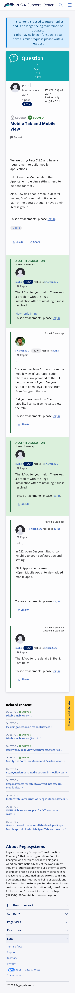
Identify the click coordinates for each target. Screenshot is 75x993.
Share (35, 242)
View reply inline (26, 313)
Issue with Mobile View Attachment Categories (34, 750)
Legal (37, 938)
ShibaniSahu (35, 528)
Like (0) (18, 242)
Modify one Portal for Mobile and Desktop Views (36, 761)
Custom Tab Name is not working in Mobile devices (37, 799)
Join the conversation (37, 905)
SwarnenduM (51, 281)
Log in (35, 984)
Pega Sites (37, 922)
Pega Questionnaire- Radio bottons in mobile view (36, 772)
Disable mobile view (19, 715)
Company (37, 913)
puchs (25, 85)
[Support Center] (28, 5)
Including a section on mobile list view (29, 727)
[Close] (69, 957)
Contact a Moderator (69, 713)
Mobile (16, 228)
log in (51, 219)
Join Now (16, 984)
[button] (55, 95)
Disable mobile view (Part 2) (24, 738)
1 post (26, 100)
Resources (37, 930)
